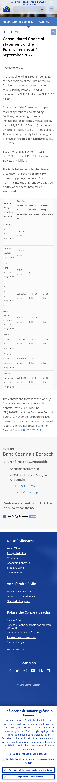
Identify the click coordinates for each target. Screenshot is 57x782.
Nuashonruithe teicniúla (21, 596)
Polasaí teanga (15, 642)
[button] (51, 3)
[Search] (27, 9)
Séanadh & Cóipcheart (20, 591)
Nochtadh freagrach (18, 601)
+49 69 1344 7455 (25, 486)
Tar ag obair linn (16, 553)
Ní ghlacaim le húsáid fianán (30, 776)
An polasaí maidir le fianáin (23, 632)
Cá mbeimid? (14, 572)
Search (42, 9)
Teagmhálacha (15, 567)
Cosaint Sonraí (15, 620)
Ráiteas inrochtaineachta (21, 637)
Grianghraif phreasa (18, 563)
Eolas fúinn (13, 548)
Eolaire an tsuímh (16, 649)
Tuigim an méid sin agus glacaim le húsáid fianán (30, 770)
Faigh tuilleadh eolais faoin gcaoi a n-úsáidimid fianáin (30, 760)
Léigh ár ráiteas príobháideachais (30, 753)
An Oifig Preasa (17, 516)
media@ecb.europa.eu (29, 492)
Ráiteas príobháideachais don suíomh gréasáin (29, 626)
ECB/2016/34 (34, 430)
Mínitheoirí (13, 558)
